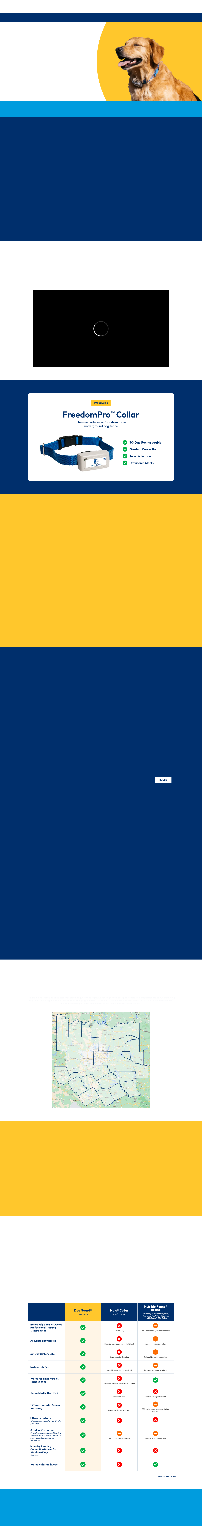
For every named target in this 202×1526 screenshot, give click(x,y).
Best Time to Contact (79, 570)
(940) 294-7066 (140, 19)
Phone (114, 552)
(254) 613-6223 (91, 19)
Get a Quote (177, 6)
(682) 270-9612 (64, 19)
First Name (73, 539)
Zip (122, 592)
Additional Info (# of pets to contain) (87, 605)
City (69, 592)
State (105, 592)
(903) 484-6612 (116, 19)
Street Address (75, 579)
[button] (102, 6)
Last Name (108, 539)
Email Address (75, 552)
